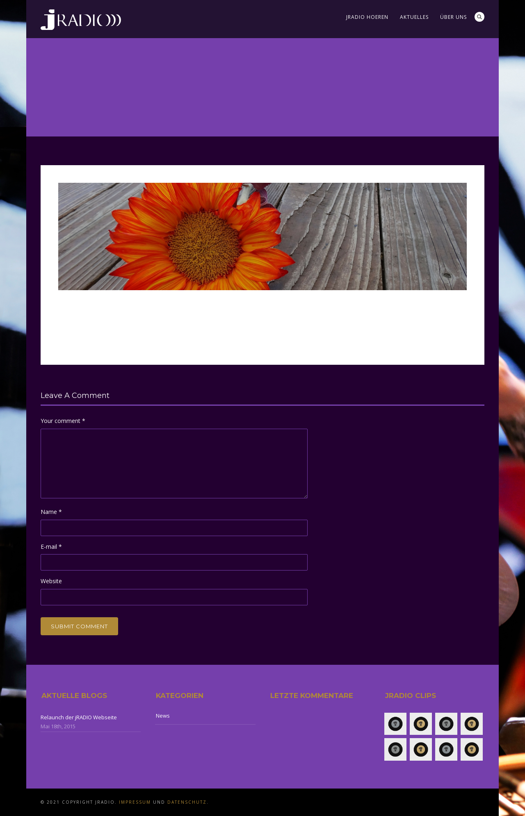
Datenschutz (187, 802)
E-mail (51, 546)
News (163, 715)
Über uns (453, 17)
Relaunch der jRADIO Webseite (79, 717)
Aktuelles (414, 17)
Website (51, 581)
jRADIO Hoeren (367, 17)
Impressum (135, 802)
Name (51, 512)
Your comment (63, 421)
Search (479, 17)
